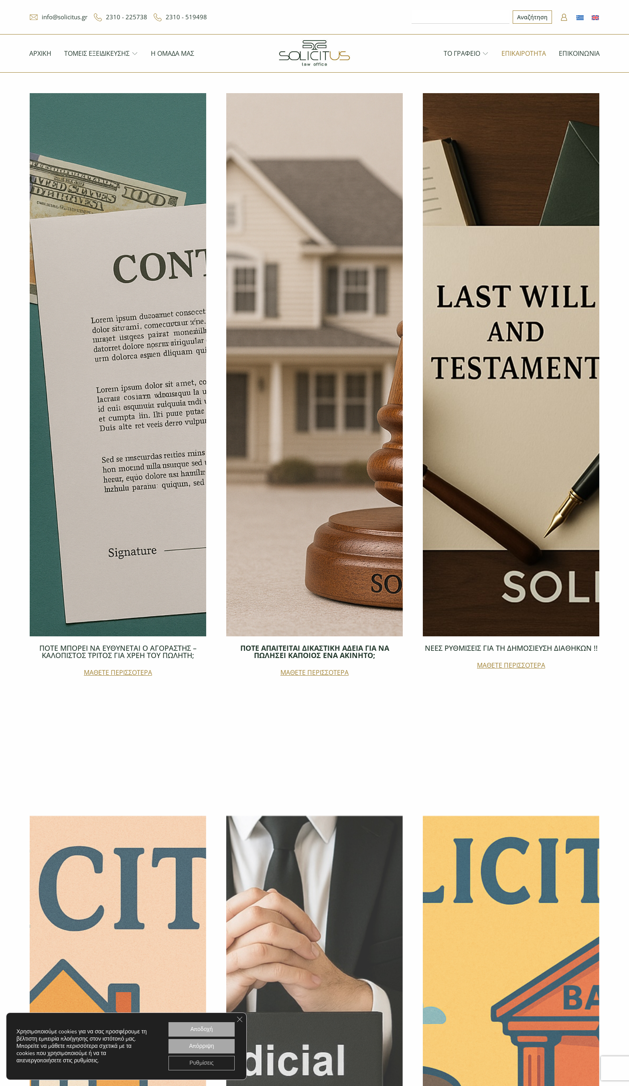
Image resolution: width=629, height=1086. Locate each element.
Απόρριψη (201, 1046)
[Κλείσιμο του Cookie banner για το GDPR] (239, 1019)
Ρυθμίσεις (201, 1063)
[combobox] (460, 17)
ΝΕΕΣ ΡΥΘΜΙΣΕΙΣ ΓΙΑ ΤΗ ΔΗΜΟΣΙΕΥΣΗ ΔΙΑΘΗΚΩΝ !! (511, 648)
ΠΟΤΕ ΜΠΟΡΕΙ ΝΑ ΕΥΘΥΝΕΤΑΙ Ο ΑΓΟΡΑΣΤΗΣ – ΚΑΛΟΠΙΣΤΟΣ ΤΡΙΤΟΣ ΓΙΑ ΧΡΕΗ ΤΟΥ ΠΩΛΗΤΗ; (118, 651)
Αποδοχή (202, 1029)
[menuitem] (580, 17)
